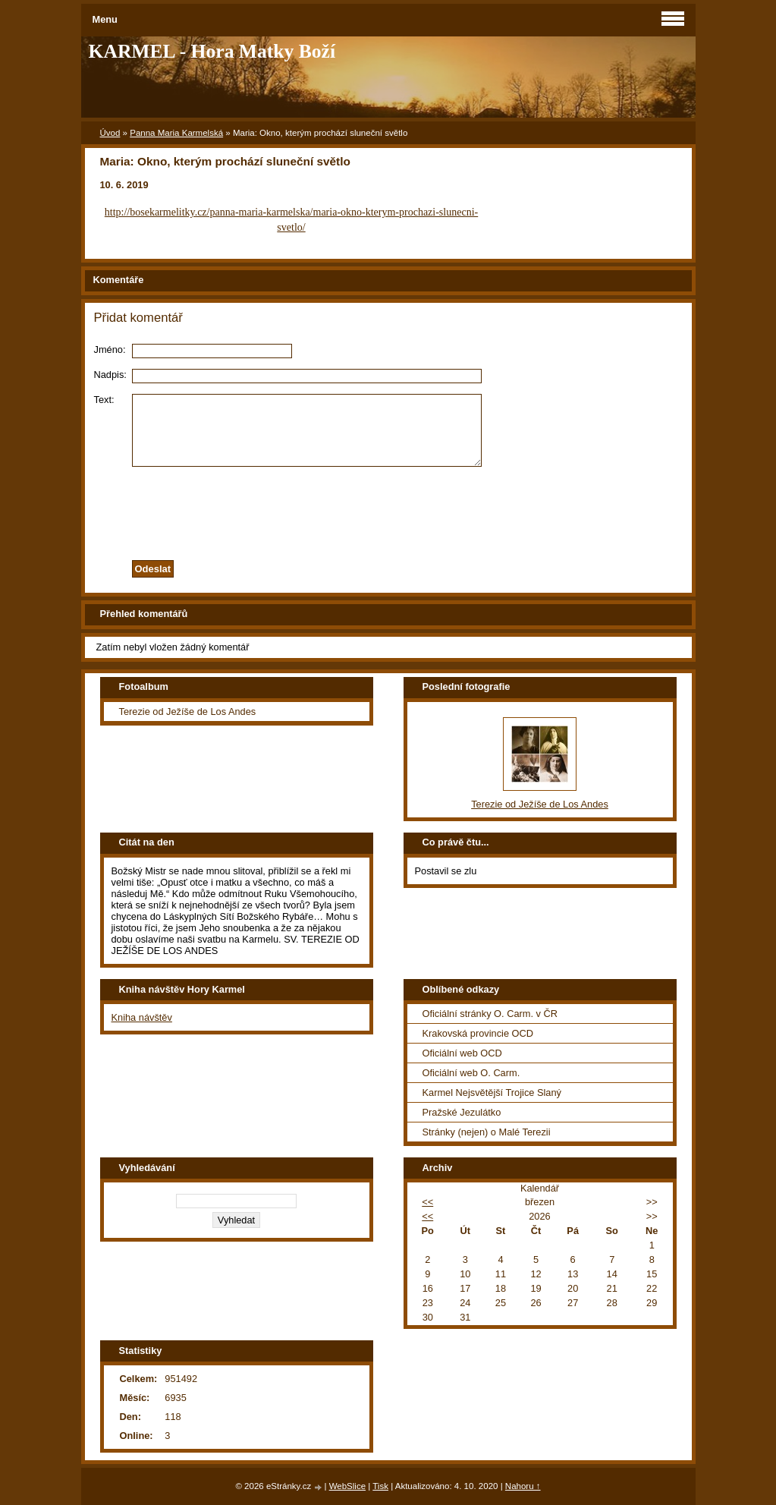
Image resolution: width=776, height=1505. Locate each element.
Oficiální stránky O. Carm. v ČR (490, 1013)
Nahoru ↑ (523, 1486)
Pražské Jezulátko (462, 1112)
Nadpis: (110, 374)
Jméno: (110, 349)
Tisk (380, 1486)
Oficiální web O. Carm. (471, 1072)
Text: (104, 399)
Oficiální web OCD (462, 1053)
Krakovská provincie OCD (478, 1033)
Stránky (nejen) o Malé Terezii (487, 1132)
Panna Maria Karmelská (176, 132)
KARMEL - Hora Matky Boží (212, 51)
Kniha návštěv (142, 1017)
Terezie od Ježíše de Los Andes (187, 711)
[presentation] (388, 509)
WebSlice (347, 1486)
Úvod (110, 132)
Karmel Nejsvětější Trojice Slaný (492, 1092)
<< (427, 1201)
